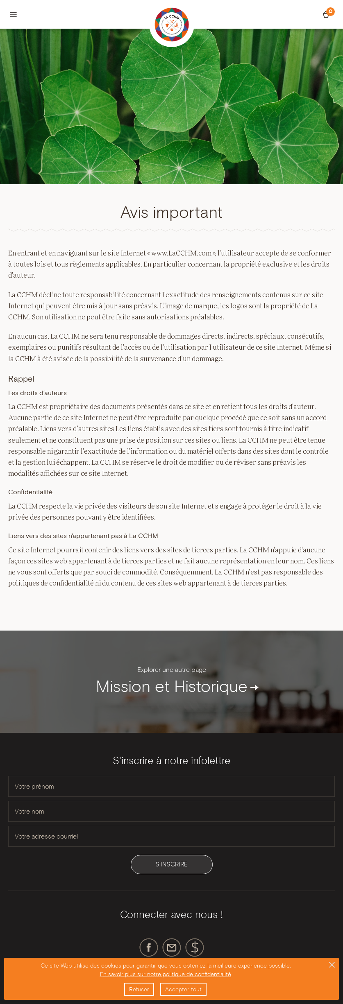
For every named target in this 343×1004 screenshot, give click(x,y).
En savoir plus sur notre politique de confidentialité (165, 974)
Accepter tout (183, 989)
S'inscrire (171, 864)
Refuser (139, 989)
